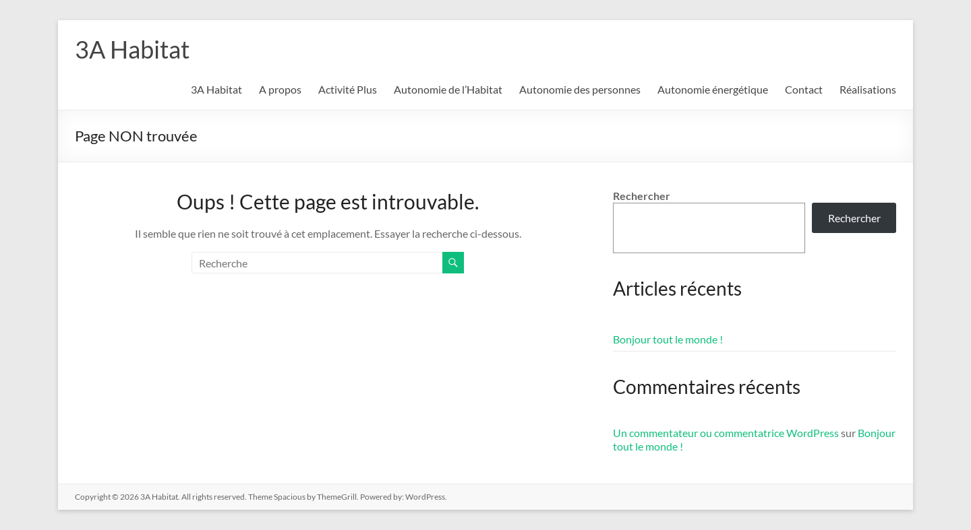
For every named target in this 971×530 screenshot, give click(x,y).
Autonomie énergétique (712, 89)
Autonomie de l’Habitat (448, 89)
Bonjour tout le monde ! (668, 339)
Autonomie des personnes (580, 89)
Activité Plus (347, 89)
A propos (280, 89)
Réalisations (868, 89)
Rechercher (641, 195)
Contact (804, 89)
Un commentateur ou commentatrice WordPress (726, 432)
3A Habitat (132, 49)
